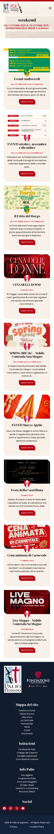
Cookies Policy (37, 826)
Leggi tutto (27, 102)
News (27, 726)
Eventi (27, 730)
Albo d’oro (27, 717)
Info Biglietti (27, 775)
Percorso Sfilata (27, 791)
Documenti (27, 733)
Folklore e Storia (27, 710)
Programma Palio (27, 778)
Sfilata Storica (27, 713)
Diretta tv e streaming (27, 788)
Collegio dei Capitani (27, 752)
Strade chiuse (27, 785)
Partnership (27, 723)
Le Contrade (27, 720)
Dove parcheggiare (27, 781)
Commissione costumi (27, 759)
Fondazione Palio (27, 749)
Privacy (13, 826)
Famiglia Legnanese (27, 755)
